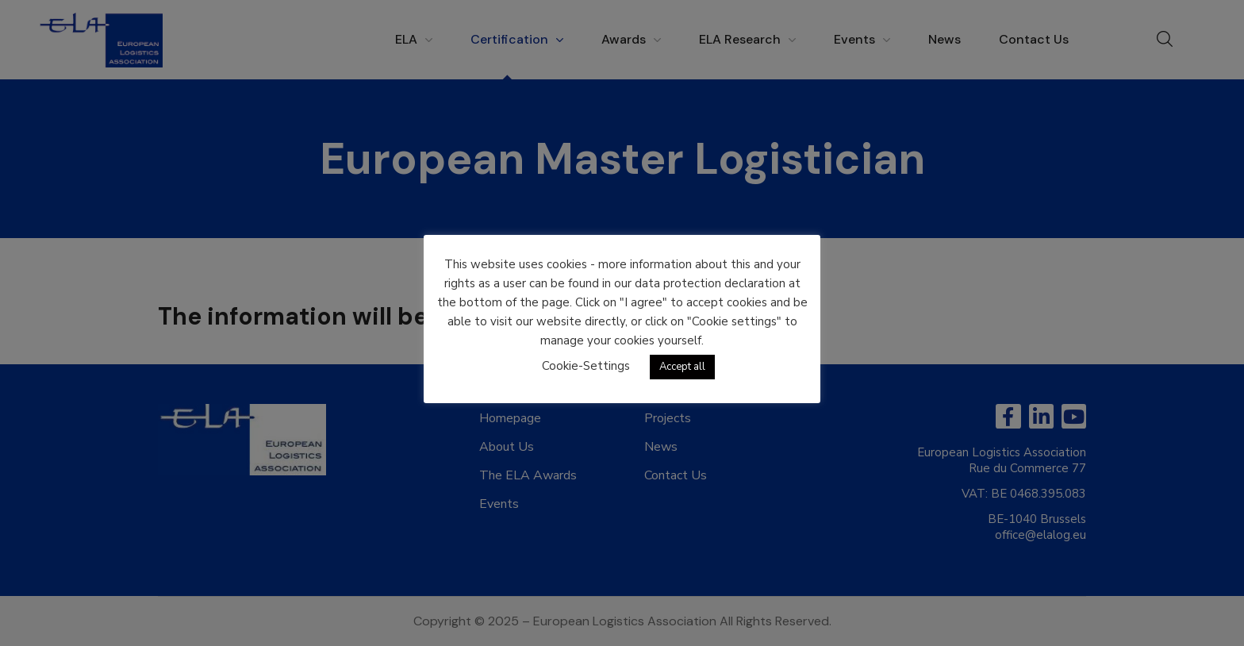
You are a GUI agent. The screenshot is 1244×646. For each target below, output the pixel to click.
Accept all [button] (682, 367)
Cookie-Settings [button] (586, 366)
